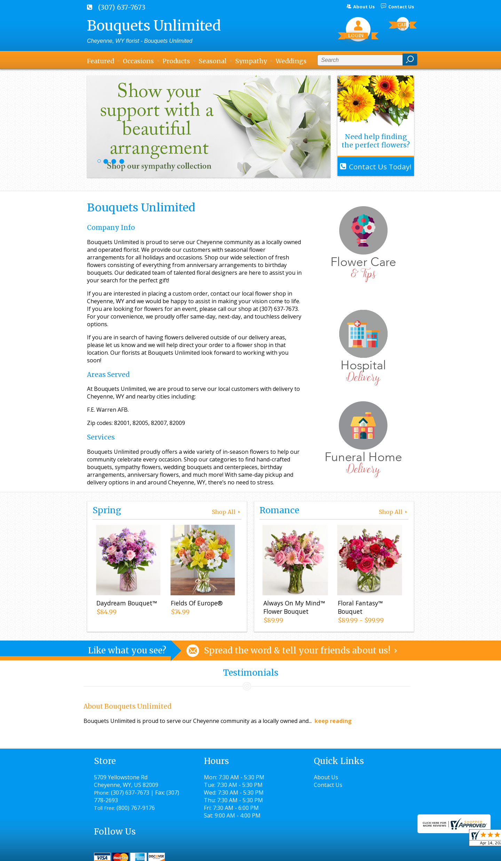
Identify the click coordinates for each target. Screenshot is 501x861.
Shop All (226, 511)
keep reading (333, 721)
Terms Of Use (242, 852)
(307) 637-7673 (121, 7)
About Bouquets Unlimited (128, 706)
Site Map (390, 852)
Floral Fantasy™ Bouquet (359, 607)
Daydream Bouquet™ (126, 603)
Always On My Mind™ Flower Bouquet (294, 607)
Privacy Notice (288, 852)
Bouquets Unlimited (154, 25)
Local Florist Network (342, 852)
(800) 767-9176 (136, 808)
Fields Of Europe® (196, 603)
